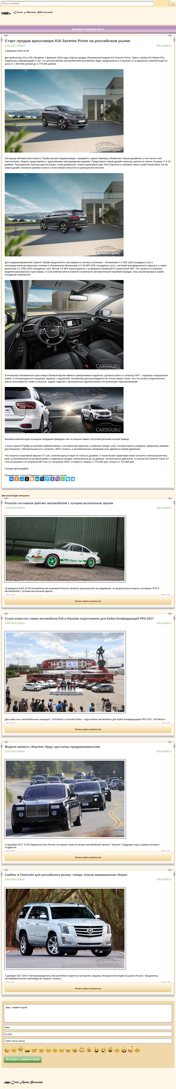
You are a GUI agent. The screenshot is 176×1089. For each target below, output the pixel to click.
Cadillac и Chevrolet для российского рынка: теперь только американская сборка (66, 875)
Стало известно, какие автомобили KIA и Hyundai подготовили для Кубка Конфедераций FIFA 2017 (79, 618)
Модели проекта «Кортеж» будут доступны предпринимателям (52, 747)
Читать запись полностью (88, 601)
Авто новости (164, 45)
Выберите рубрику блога (88, 29)
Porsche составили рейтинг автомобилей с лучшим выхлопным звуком (59, 503)
